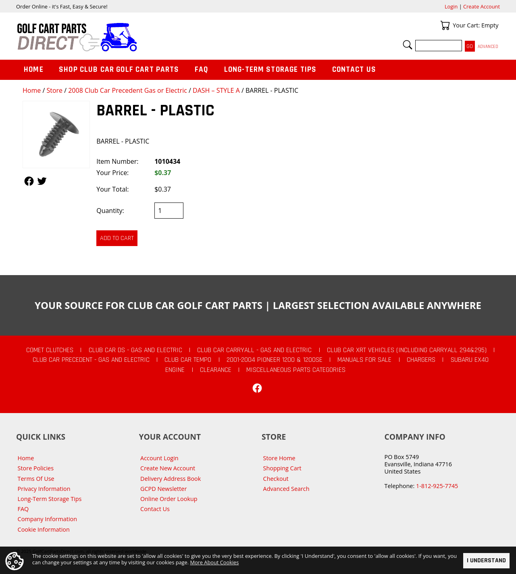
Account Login (159, 458)
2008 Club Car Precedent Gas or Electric (127, 90)
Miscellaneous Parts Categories (295, 369)
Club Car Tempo (187, 359)
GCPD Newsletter (163, 489)
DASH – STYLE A (216, 90)
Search (407, 44)
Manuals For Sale (364, 359)
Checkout (276, 478)
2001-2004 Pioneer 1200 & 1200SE (274, 359)
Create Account (481, 6)
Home (32, 90)
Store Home (279, 458)
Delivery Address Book (170, 478)
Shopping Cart (282, 468)
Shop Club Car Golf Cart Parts (119, 70)
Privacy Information (44, 489)
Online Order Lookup (169, 499)
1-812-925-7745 (437, 486)
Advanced (488, 47)
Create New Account (167, 468)
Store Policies (36, 468)
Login (451, 6)
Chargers (421, 359)
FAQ (201, 70)
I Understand (486, 560)
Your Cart (445, 25)
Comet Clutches (49, 350)
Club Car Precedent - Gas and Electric (91, 359)
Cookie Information (44, 529)
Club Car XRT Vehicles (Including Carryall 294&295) (407, 350)
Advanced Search (286, 489)
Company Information (47, 519)
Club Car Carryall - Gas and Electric (254, 350)
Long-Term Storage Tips (270, 70)
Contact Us (354, 70)
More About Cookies (214, 562)
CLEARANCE (215, 369)
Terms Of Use (36, 478)
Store (54, 90)
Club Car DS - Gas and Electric (135, 350)
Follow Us (29, 181)
